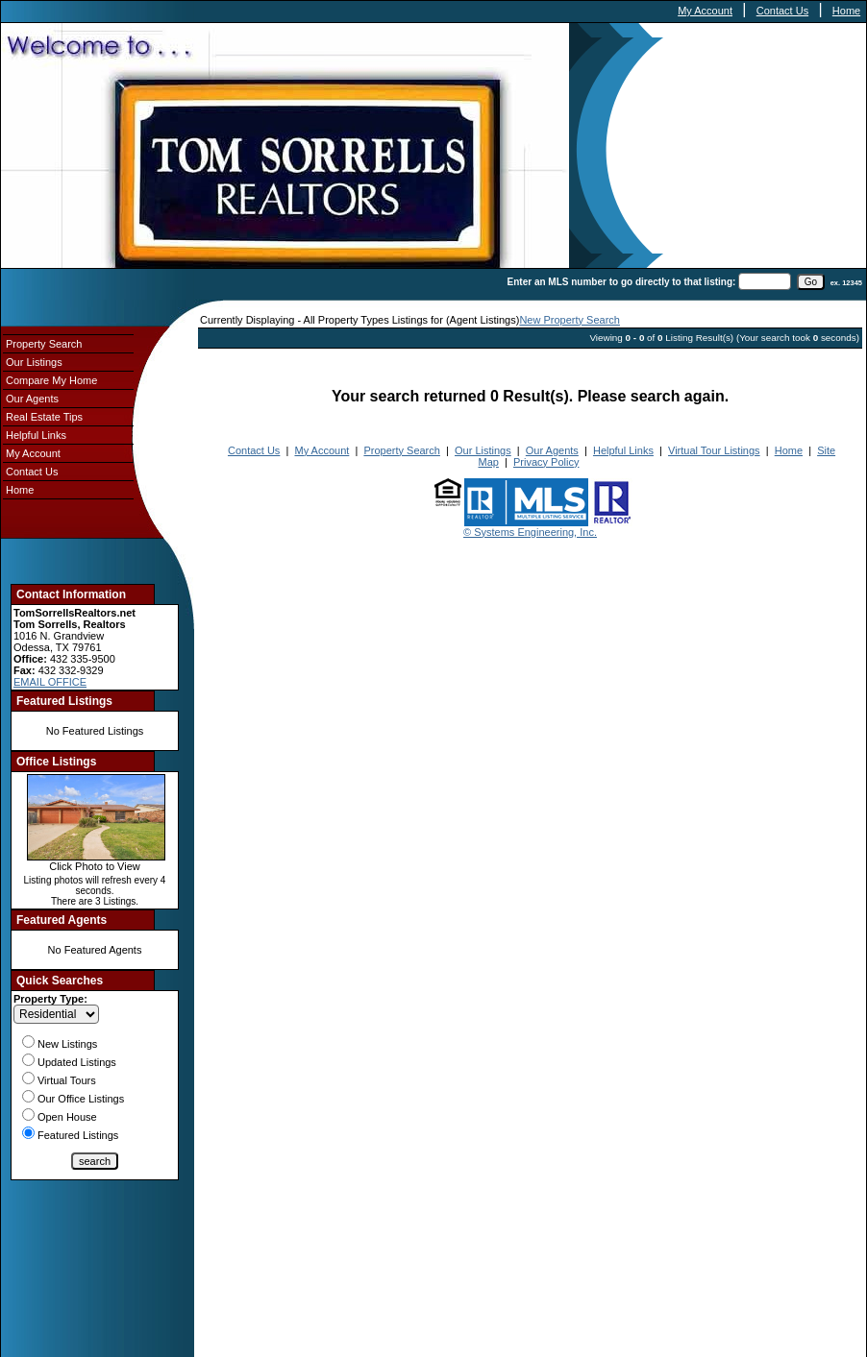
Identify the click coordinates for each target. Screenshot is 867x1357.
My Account (705, 10)
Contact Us (782, 10)
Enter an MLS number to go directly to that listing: (622, 282)
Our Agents (32, 398)
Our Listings (34, 362)
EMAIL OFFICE (50, 682)
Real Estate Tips (44, 417)
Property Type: (50, 999)
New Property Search (569, 320)
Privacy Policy (546, 462)
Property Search (44, 344)
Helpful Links (36, 435)
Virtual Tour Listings (714, 450)
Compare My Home (51, 380)
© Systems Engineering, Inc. (530, 532)
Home (846, 10)
